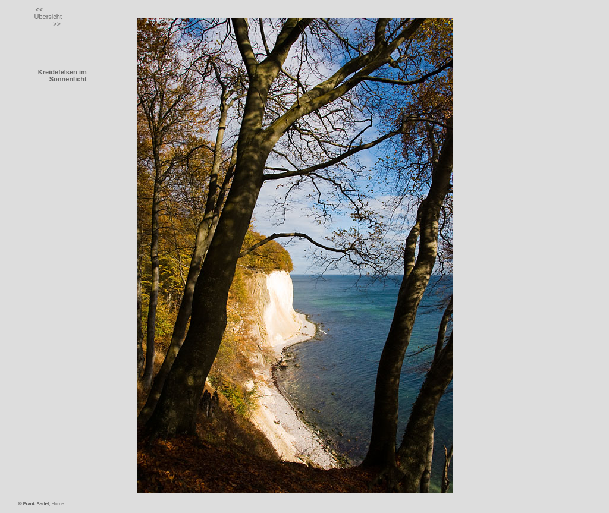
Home (57, 503)
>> (57, 23)
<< (39, 9)
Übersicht (47, 16)
